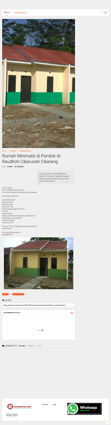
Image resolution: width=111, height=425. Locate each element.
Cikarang (13, 152)
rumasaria (20, 13)
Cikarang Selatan (25, 152)
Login (54, 405)
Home (4, 152)
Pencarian (45, 405)
